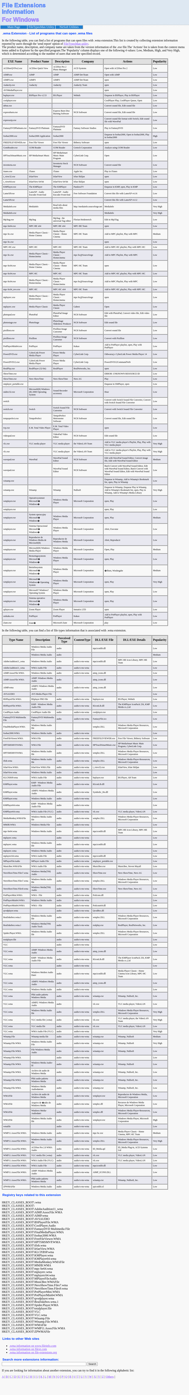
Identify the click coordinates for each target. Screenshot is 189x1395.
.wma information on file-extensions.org (33, 1352)
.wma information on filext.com (28, 1349)
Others (110, 1376)
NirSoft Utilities (69, 27)
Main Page (13, 27)
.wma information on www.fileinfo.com (32, 1345)
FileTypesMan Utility (41, 27)
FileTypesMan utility (76, 43)
